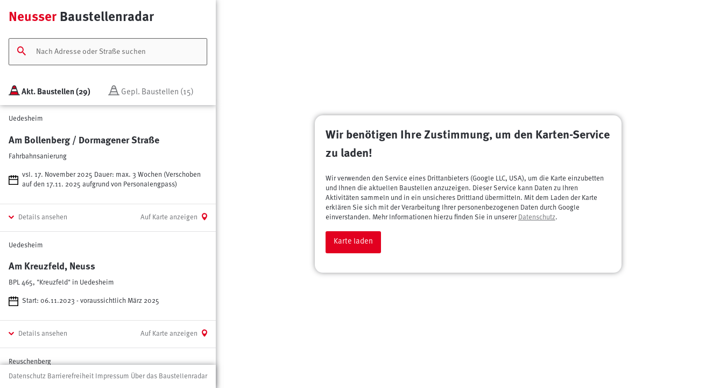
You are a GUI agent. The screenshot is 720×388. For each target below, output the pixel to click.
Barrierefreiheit (70, 376)
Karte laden (353, 242)
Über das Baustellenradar (169, 376)
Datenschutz (536, 217)
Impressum (112, 376)
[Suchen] (21, 51)
